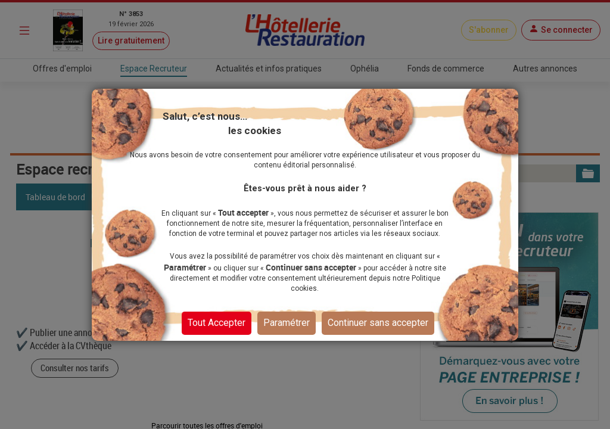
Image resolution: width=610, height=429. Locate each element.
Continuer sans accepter (378, 322)
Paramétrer (286, 322)
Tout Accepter (216, 322)
